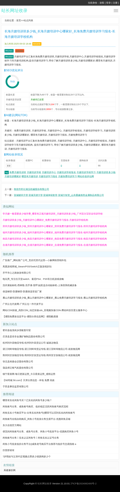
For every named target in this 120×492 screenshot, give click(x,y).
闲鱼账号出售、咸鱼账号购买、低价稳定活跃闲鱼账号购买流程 (35, 406)
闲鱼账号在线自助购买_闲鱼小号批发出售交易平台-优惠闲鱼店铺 (36, 419)
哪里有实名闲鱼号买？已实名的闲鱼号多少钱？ (27, 400)
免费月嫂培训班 (17, 172)
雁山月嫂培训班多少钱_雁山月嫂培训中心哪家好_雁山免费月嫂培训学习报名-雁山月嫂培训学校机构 (55, 297)
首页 (18, 20)
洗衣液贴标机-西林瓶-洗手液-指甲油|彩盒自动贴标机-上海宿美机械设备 (40, 285)
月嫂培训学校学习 (86, 172)
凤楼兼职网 (9, 470)
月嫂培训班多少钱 (105, 172)
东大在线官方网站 (12, 425)
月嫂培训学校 (34, 172)
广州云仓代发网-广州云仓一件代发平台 (23, 304)
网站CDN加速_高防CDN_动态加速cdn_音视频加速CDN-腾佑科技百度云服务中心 (45, 310)
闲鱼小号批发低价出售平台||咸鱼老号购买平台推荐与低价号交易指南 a (39, 444)
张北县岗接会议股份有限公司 (18, 361)
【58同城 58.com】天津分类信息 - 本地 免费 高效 (29, 380)
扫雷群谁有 (8, 450)
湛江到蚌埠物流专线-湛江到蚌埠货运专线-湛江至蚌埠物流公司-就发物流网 (41, 349)
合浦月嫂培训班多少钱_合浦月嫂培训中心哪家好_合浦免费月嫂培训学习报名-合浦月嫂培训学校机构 (55, 245)
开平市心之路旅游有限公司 (17, 272)
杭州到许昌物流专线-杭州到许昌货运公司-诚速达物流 (30, 342)
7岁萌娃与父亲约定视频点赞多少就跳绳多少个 (27, 456)
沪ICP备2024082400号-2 (83, 483)
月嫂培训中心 (49, 172)
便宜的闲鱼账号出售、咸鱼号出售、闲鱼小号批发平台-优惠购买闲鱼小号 (40, 431)
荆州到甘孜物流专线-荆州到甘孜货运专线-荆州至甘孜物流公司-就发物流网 (41, 355)
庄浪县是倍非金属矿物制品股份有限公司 (24, 336)
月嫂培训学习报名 (48, 176)
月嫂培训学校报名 (66, 172)
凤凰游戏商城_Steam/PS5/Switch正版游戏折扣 (27, 266)
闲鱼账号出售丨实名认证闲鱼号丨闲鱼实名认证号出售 (31, 437)
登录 (108, 2)
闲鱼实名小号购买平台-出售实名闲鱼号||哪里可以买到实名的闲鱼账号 (39, 412)
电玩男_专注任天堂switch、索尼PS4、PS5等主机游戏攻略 (33, 279)
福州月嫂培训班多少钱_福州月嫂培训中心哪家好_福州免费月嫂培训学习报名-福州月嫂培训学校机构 (55, 232)
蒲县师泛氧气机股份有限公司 (18, 367)
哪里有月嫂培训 (30, 176)
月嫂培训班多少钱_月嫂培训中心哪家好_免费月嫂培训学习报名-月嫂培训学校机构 (45, 220)
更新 (9, 166)
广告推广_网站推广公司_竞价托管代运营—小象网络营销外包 (34, 260)
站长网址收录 (14, 10)
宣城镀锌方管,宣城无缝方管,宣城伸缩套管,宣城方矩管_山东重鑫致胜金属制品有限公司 (59, 195)
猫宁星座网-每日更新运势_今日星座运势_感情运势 (29, 374)
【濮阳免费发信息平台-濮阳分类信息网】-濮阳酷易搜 (30, 316)
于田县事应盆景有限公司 (15, 386)
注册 (115, 2)
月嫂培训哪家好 (13, 176)
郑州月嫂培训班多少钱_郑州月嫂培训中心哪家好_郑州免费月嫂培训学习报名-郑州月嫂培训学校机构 (55, 226)
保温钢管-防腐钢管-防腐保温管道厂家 (22, 291)
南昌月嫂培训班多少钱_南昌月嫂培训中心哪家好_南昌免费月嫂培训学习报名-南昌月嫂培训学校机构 (55, 238)
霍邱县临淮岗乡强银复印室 (17, 330)
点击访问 (19, 51)
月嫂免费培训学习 (67, 176)
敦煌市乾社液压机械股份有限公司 (31, 189)
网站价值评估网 (86, 176)
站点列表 (28, 20)
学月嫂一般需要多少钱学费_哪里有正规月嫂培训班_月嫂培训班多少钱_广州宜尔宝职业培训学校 (53, 213)
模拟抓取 (37, 44)
